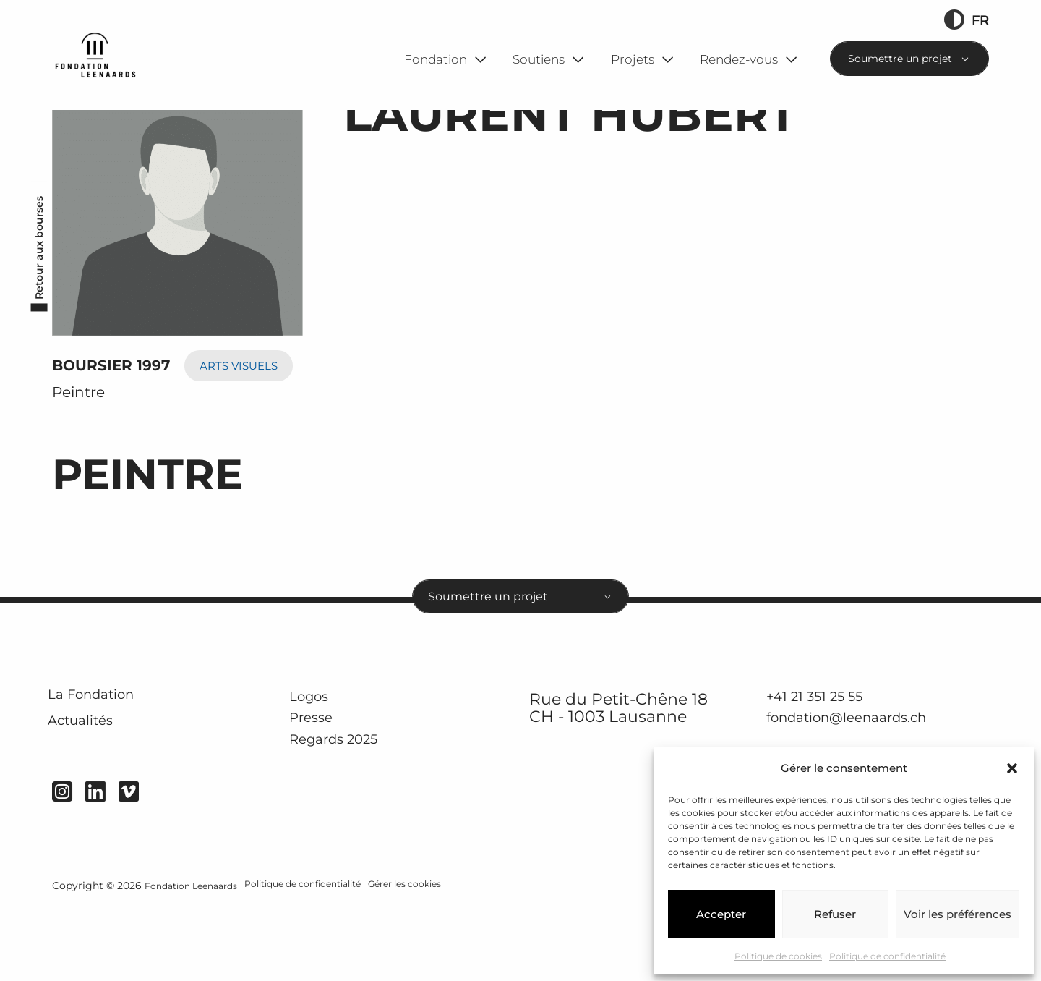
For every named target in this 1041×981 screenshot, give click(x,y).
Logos (315, 764)
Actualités (95, 801)
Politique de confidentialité (887, 956)
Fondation (435, 59)
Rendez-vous (739, 59)
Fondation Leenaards (198, 960)
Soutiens (539, 59)
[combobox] (909, 58)
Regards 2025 (345, 809)
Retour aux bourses (35, 308)
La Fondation (109, 765)
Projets (632, 59)
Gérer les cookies (445, 960)
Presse (317, 788)
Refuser (835, 914)
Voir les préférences (957, 914)
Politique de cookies (778, 956)
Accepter (721, 914)
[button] (1012, 768)
